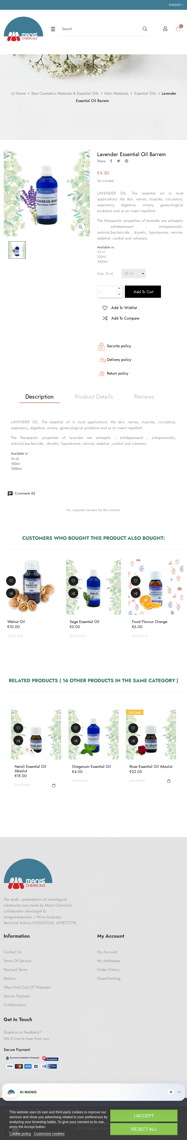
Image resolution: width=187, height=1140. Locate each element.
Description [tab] (39, 396)
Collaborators (15, 1005)
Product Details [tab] (94, 396)
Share (111, 161)
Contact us (12, 952)
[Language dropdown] (176, 5)
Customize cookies (49, 1133)
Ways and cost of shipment (27, 987)
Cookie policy (20, 1133)
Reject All (144, 1129)
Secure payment (17, 996)
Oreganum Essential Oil (91, 766)
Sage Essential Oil (84, 622)
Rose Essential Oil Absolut (151, 766)
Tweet (118, 161)
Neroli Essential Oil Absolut (30, 768)
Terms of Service (17, 961)
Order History (108, 969)
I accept (144, 1115)
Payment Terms (15, 969)
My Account (107, 952)
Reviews (144, 396)
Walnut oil (16, 622)
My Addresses (108, 961)
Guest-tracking (109, 978)
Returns (9, 978)
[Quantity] (107, 292)
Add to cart (142, 292)
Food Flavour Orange (149, 622)
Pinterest (126, 161)
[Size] (134, 273)
